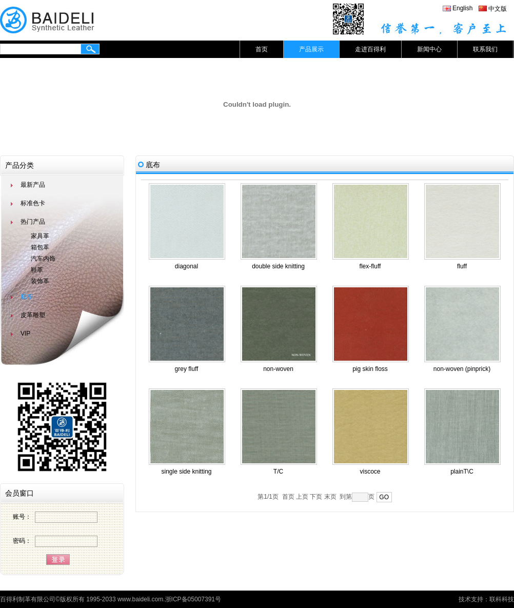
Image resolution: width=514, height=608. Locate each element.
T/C (278, 471)
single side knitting (186, 471)
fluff (462, 266)
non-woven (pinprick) (461, 368)
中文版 (497, 8)
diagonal (186, 266)
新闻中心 (429, 49)
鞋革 (37, 269)
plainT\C (461, 471)
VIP (25, 333)
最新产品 (33, 184)
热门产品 (33, 221)
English (462, 8)
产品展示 (311, 49)
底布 (27, 296)
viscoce (370, 471)
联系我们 (485, 49)
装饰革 (40, 281)
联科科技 (501, 599)
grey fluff (187, 368)
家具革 (40, 236)
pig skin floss (370, 368)
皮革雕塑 (33, 315)
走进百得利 (370, 49)
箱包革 (40, 247)
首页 (261, 49)
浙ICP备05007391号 (193, 599)
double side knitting (278, 266)
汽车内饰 (43, 258)
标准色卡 (33, 203)
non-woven (278, 368)
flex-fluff (370, 266)
